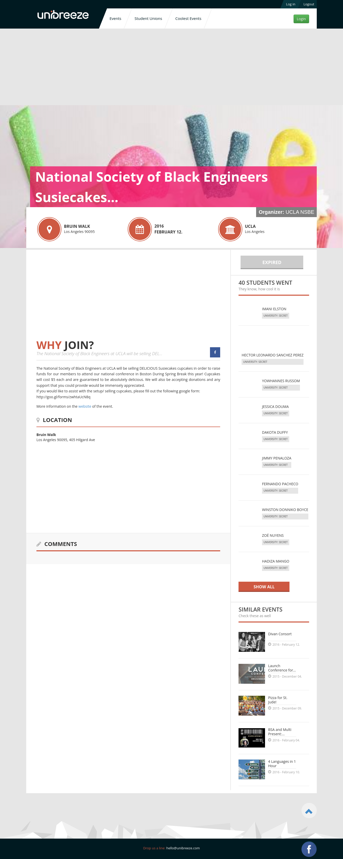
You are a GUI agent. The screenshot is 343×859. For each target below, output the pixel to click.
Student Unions (148, 18)
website (84, 406)
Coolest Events (188, 18)
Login (301, 18)
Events (115, 18)
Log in (290, 4)
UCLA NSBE (300, 212)
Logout (309, 4)
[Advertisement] (171, 68)
